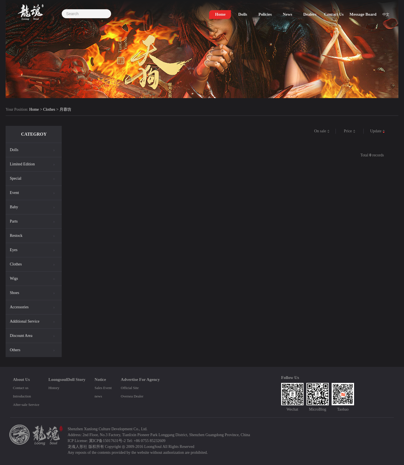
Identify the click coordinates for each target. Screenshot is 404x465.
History (53, 388)
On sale (322, 131)
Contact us (20, 388)
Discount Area (21, 336)
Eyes (13, 250)
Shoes (14, 293)
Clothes (49, 110)
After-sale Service (26, 404)
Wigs (14, 278)
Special (15, 178)
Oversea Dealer (132, 396)
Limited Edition (22, 164)
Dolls (14, 150)
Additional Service (24, 321)
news (98, 396)
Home (34, 110)
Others (15, 350)
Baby (14, 207)
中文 (385, 14)
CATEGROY (34, 134)
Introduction (22, 396)
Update (377, 131)
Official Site (130, 388)
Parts (14, 221)
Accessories (19, 307)
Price (349, 131)
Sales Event (103, 388)
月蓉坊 (65, 110)
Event (14, 193)
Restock (16, 235)
